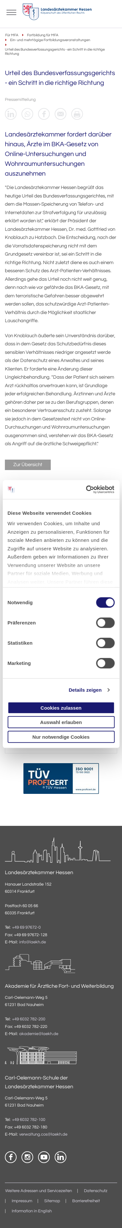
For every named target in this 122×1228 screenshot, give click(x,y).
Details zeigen (85, 690)
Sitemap (52, 1201)
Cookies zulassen (61, 707)
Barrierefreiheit (86, 1201)
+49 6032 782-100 (28, 1120)
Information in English (32, 1211)
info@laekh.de (32, 942)
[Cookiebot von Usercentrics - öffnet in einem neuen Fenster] (87, 489)
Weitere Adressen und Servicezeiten (38, 1191)
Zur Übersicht (27, 464)
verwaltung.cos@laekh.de (43, 1134)
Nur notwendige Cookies (61, 736)
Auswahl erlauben (61, 722)
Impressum (22, 1201)
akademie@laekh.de (38, 1034)
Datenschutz (95, 1191)
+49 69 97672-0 (26, 927)
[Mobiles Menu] (11, 11)
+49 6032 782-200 (28, 1019)
